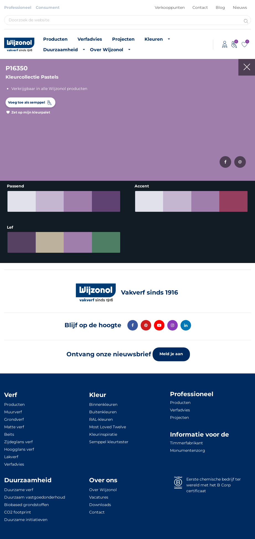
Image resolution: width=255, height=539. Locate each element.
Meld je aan (171, 351)
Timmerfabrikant (186, 441)
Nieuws (240, 7)
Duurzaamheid (60, 49)
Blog (220, 7)
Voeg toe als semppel (26, 102)
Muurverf (13, 410)
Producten (55, 39)
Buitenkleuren (103, 410)
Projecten (123, 39)
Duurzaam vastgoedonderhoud (34, 495)
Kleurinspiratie (103, 432)
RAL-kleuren (101, 417)
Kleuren (154, 39)
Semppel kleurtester (108, 439)
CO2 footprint (17, 510)
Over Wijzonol (106, 49)
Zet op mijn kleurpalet (30, 112)
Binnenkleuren (103, 402)
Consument (48, 7)
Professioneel (17, 7)
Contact (200, 7)
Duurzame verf (18, 487)
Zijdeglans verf (18, 439)
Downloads (100, 502)
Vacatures (98, 495)
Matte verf (14, 424)
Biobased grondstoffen (26, 502)
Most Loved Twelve (107, 424)
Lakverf (11, 454)
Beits (9, 432)
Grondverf (14, 417)
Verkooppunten (170, 7)
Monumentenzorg (187, 448)
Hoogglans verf (19, 447)
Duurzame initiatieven (25, 517)
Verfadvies (90, 39)
